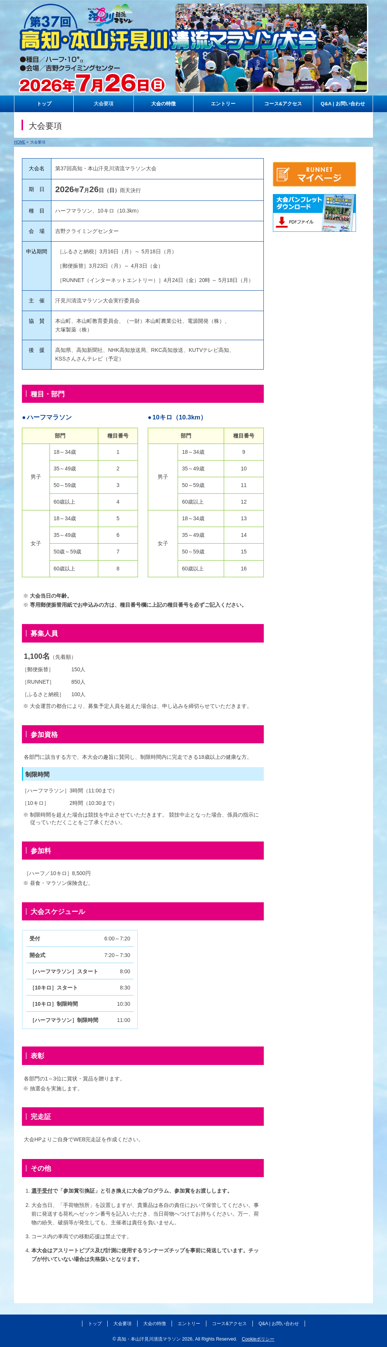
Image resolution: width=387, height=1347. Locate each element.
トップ (95, 1323)
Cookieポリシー (258, 1339)
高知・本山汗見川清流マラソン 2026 (154, 1339)
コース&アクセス (229, 1323)
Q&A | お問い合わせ (279, 1323)
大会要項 (122, 1323)
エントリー (189, 1323)
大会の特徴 (154, 1323)
